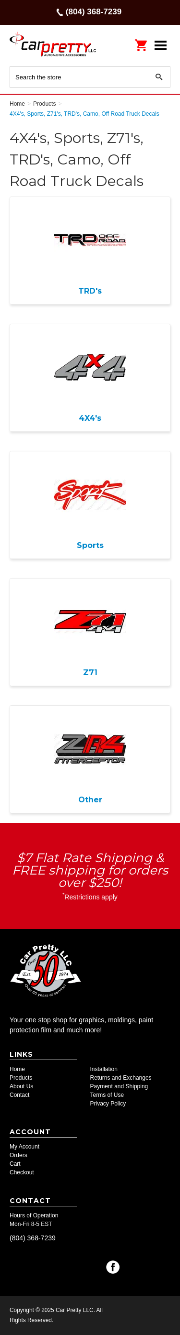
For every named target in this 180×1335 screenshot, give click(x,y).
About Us (21, 1086)
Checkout (22, 1172)
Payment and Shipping (119, 1086)
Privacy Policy (108, 1103)
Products (21, 1077)
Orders (18, 1155)
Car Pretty (53, 45)
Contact (19, 1095)
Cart (15, 1163)
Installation (104, 1069)
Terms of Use (107, 1095)
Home (17, 1069)
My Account (24, 1146)
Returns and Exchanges (121, 1077)
